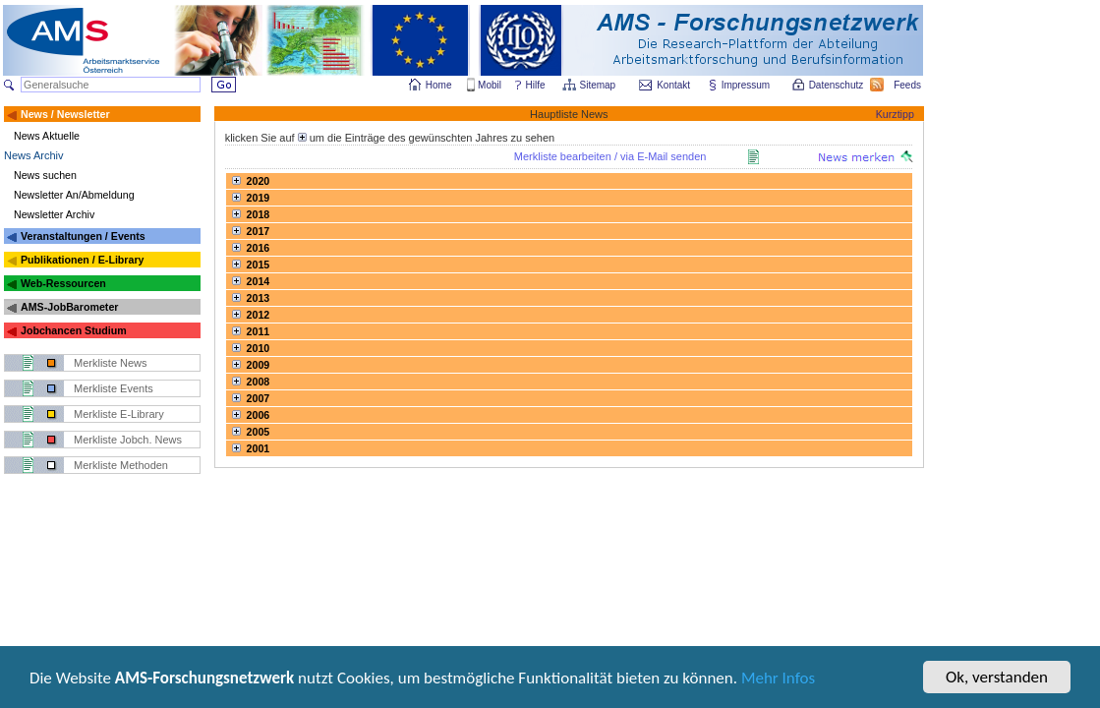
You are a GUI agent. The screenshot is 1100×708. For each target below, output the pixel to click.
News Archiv (34, 155)
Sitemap (599, 85)
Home (439, 85)
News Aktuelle (47, 136)
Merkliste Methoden (121, 465)
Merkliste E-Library (119, 414)
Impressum (747, 85)
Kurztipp (895, 114)
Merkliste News (110, 363)
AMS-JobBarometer (69, 307)
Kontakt (673, 85)
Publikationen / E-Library (83, 260)
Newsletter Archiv (54, 214)
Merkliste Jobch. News (128, 439)
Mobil (489, 85)
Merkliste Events (113, 388)
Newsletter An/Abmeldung (74, 195)
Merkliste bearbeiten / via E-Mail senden (610, 156)
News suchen (45, 175)
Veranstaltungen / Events (83, 236)
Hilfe (536, 85)
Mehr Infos (778, 680)
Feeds (908, 85)
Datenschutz (837, 85)
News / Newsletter (65, 114)
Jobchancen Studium (74, 330)
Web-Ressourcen (63, 283)
